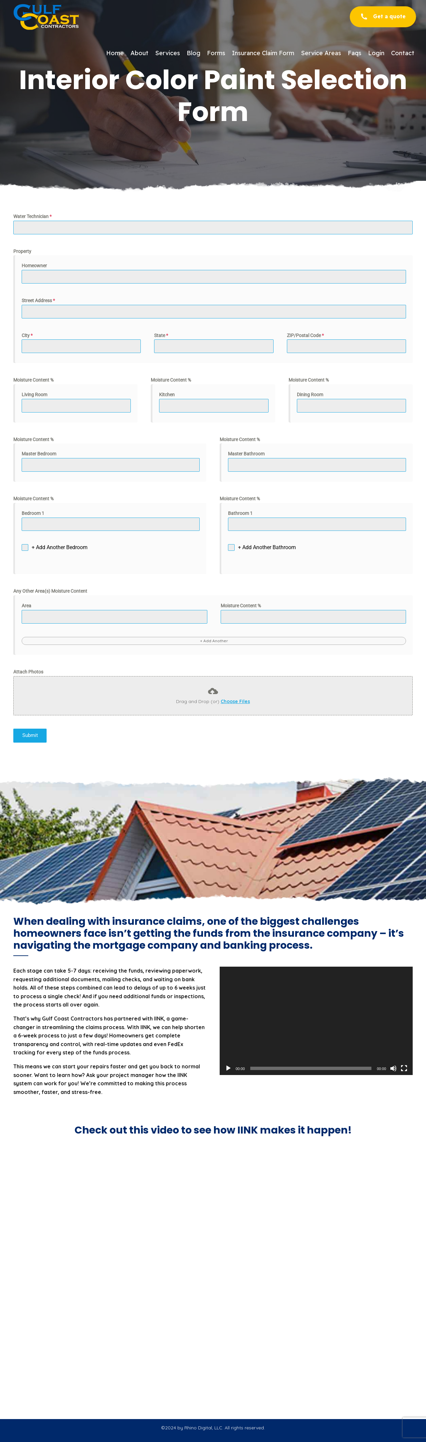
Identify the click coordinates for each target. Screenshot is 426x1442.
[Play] (228, 1068)
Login (376, 53)
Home (115, 53)
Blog (193, 53)
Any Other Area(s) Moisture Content (50, 591)
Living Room (34, 394)
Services (167, 53)
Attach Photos (28, 671)
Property (22, 251)
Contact (402, 53)
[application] (316, 1021)
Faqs (354, 53)
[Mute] (393, 1068)
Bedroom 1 (33, 513)
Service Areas (321, 53)
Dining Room (310, 394)
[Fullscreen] (404, 1068)
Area (26, 605)
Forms (216, 53)
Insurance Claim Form (263, 53)
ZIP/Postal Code (305, 335)
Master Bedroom (39, 453)
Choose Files (235, 701)
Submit (30, 735)
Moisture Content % (33, 380)
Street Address (38, 300)
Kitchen (167, 394)
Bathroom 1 (240, 513)
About (139, 53)
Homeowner (34, 265)
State (161, 335)
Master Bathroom (246, 453)
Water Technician (32, 216)
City (27, 335)
